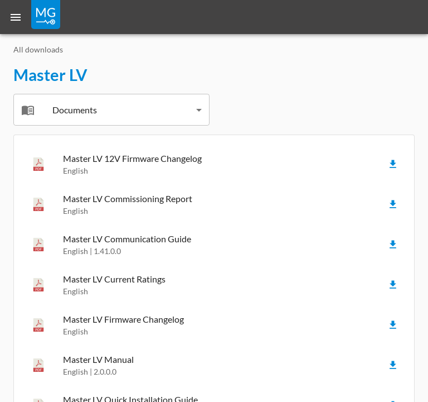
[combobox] (111, 110)
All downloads (38, 49)
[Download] (393, 164)
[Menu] (15, 17)
